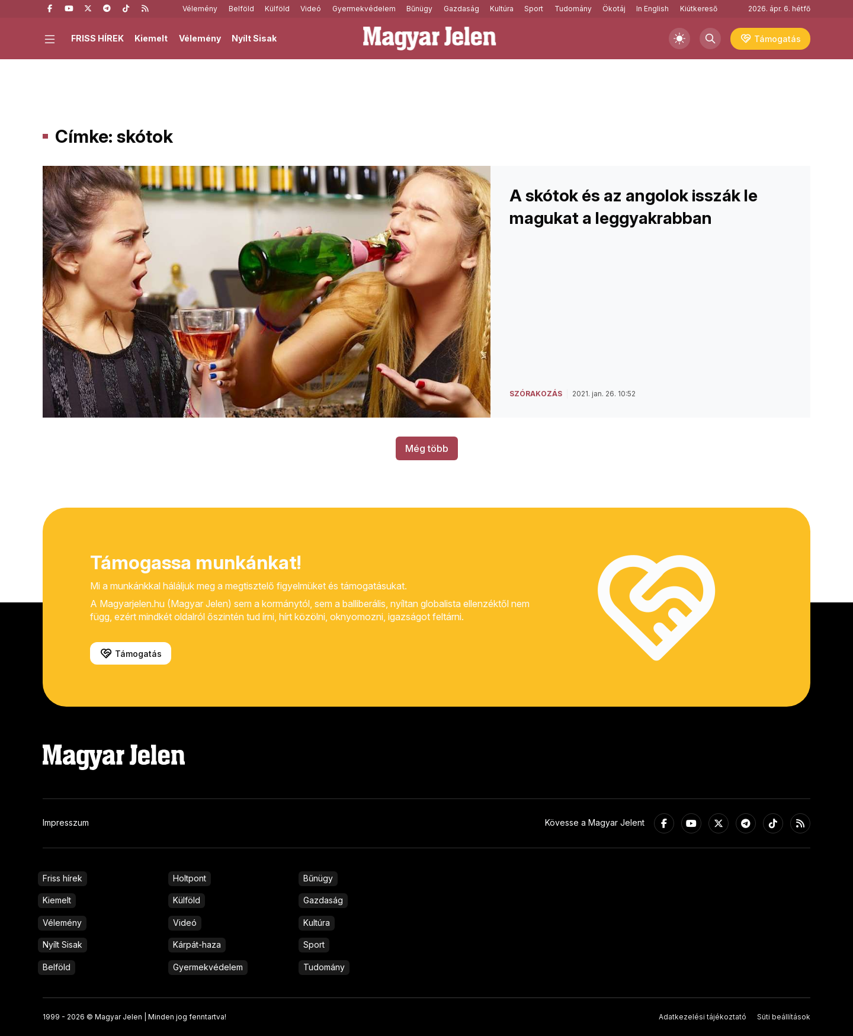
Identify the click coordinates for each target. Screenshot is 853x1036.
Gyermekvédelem (364, 8)
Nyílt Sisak (254, 38)
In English (652, 8)
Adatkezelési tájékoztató (702, 1016)
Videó (310, 8)
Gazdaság (461, 8)
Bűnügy (419, 8)
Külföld (277, 8)
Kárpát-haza (197, 944)
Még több (426, 448)
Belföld (241, 8)
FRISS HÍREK (97, 38)
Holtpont (189, 878)
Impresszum (66, 822)
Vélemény (199, 8)
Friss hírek (62, 878)
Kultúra (502, 8)
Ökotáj (614, 8)
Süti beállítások (783, 1016)
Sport (533, 8)
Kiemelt (151, 38)
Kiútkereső (698, 8)
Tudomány (573, 8)
